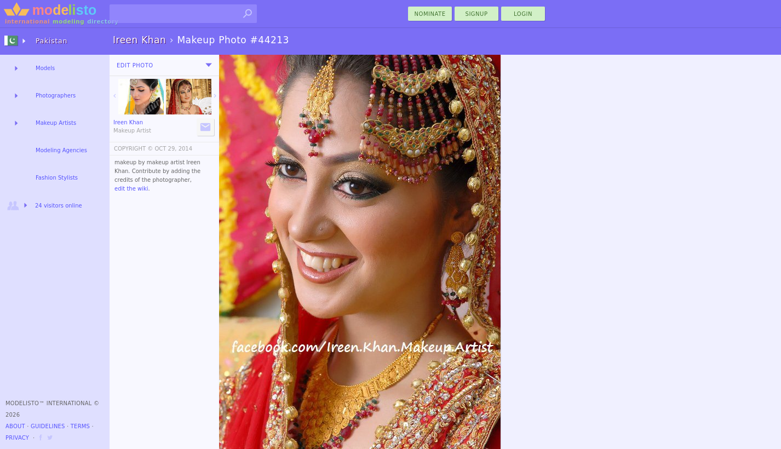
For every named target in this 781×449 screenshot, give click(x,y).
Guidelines (48, 426)
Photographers (56, 96)
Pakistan (51, 41)
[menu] (208, 65)
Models (45, 68)
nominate (430, 14)
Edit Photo (135, 65)
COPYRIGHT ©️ (133, 149)
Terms (80, 426)
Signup (477, 14)
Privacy (17, 438)
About (15, 426)
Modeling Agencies (61, 150)
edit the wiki (131, 189)
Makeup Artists (56, 123)
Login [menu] (523, 14)
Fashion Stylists (57, 178)
